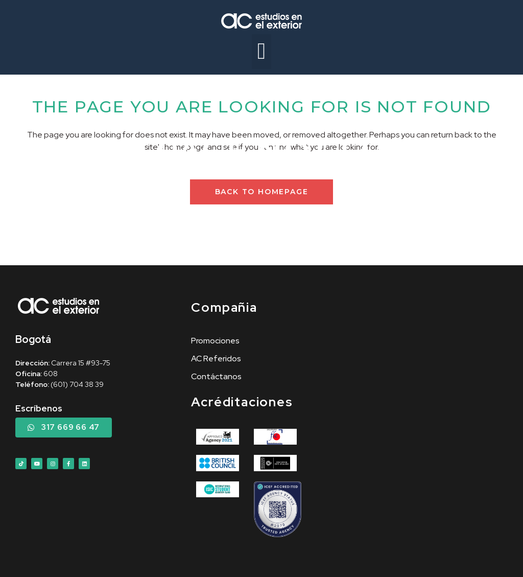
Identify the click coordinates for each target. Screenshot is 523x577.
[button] (262, 51)
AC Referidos (216, 358)
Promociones (215, 340)
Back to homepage (261, 191)
